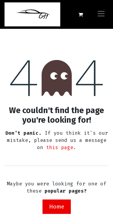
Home (56, 206)
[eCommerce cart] (80, 14)
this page (59, 147)
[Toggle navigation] (101, 14)
